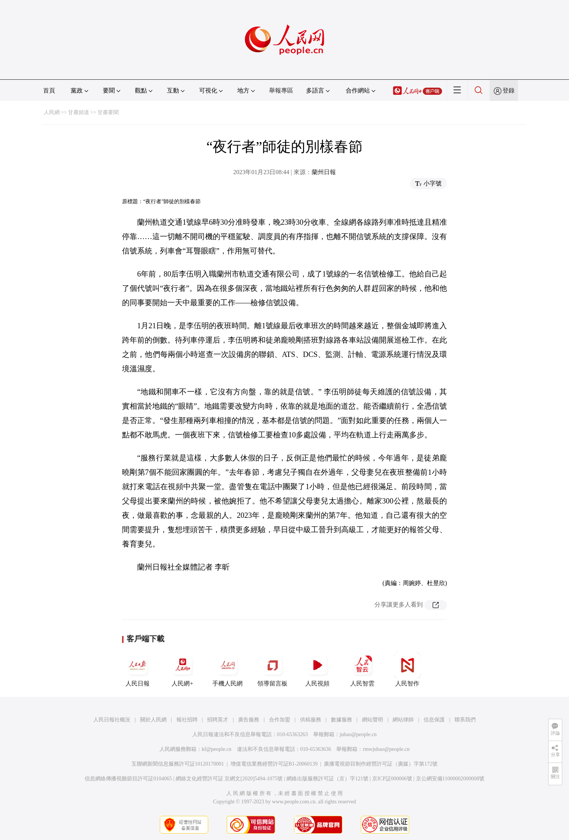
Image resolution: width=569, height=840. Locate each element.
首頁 (49, 90)
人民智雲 (362, 669)
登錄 (509, 90)
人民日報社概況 (111, 720)
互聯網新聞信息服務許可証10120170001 (177, 764)
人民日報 (137, 669)
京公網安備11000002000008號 (450, 778)
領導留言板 (272, 669)
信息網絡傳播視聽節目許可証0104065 (128, 778)
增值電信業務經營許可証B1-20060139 (274, 764)
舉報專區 (281, 90)
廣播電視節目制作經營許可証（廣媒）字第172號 (381, 764)
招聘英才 (217, 720)
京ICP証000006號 (392, 778)
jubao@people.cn (358, 734)
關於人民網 (153, 720)
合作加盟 (279, 720)
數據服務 (341, 720)
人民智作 (407, 669)
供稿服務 (310, 720)
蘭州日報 (324, 172)
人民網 (52, 112)
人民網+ (182, 669)
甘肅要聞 (108, 112)
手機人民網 (227, 669)
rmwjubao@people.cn (386, 749)
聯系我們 (465, 720)
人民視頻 (317, 669)
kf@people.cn (217, 749)
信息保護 (434, 720)
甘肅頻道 (78, 112)
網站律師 (403, 720)
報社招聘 (187, 720)
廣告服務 (248, 720)
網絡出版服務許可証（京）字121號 (327, 778)
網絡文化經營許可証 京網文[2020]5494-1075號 (229, 778)
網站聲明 (372, 720)
